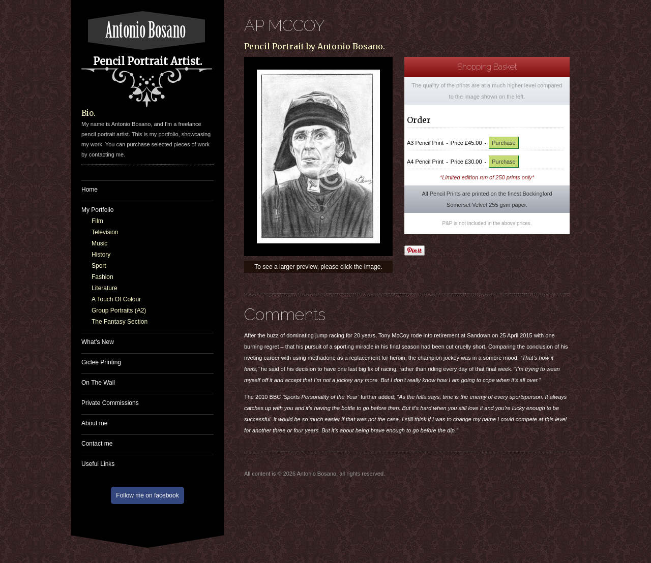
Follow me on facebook (147, 495)
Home (89, 189)
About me (94, 423)
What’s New (97, 342)
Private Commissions (110, 402)
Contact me (96, 443)
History (101, 254)
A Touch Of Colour (116, 299)
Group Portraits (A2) (119, 310)
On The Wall (98, 382)
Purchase (503, 143)
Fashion (102, 276)
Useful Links (97, 463)
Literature (104, 288)
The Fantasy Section (119, 321)
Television (105, 232)
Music (99, 243)
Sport (99, 265)
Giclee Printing (101, 362)
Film (97, 221)
